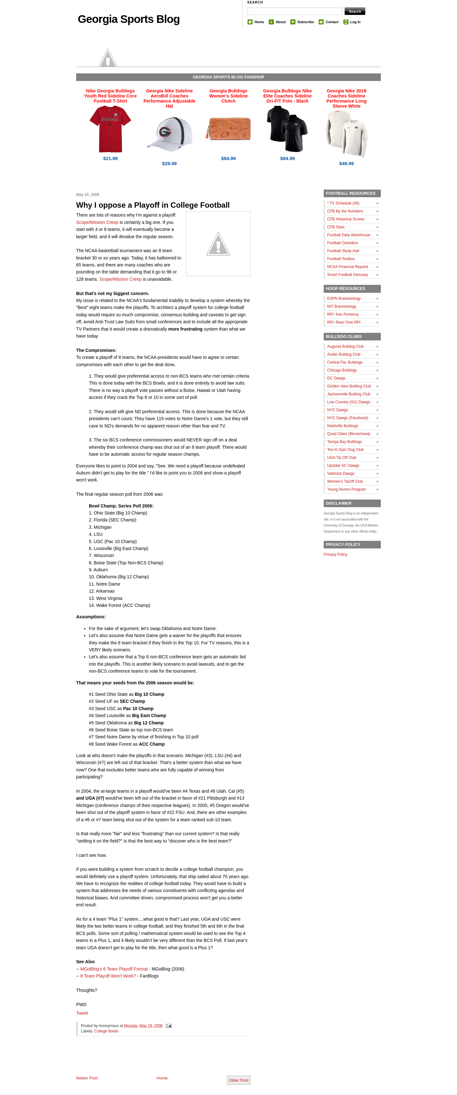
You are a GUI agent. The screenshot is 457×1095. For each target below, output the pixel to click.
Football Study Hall (343, 251)
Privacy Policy (336, 554)
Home (259, 22)
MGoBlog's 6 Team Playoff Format (114, 968)
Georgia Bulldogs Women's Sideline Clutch (228, 96)
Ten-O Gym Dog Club (345, 449)
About (281, 22)
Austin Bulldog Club (344, 354)
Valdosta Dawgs (340, 473)
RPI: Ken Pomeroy (343, 314)
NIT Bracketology (341, 306)
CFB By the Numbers (345, 211)
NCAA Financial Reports (347, 267)
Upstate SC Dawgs (343, 465)
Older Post (238, 1080)
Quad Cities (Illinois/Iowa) (348, 434)
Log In (355, 22)
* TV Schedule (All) (343, 203)
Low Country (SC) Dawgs (348, 402)
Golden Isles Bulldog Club (349, 386)
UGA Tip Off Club (341, 457)
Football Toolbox (341, 259)
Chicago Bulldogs (342, 370)
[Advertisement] (150, 1061)
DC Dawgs (336, 378)
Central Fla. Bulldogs (344, 362)
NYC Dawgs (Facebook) (347, 418)
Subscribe (305, 22)
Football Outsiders (342, 243)
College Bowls (106, 1031)
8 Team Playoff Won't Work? (108, 975)
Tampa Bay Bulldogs (344, 442)
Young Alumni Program (346, 489)
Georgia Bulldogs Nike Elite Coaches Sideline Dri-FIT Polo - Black (287, 96)
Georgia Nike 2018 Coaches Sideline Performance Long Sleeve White (347, 98)
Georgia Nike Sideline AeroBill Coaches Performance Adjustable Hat (169, 98)
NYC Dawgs (337, 410)
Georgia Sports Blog (129, 19)
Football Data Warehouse (348, 235)
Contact (332, 22)
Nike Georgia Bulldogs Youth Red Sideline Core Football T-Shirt (110, 96)
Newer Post (86, 1078)
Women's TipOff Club (345, 481)
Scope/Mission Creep (97, 222)
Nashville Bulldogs (342, 426)
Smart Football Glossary (347, 274)
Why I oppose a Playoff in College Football (153, 205)
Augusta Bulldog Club (345, 346)
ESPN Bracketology (344, 298)
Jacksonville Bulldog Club (348, 394)
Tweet (82, 1013)
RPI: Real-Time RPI (344, 322)
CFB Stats (336, 227)
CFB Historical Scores (345, 219)
